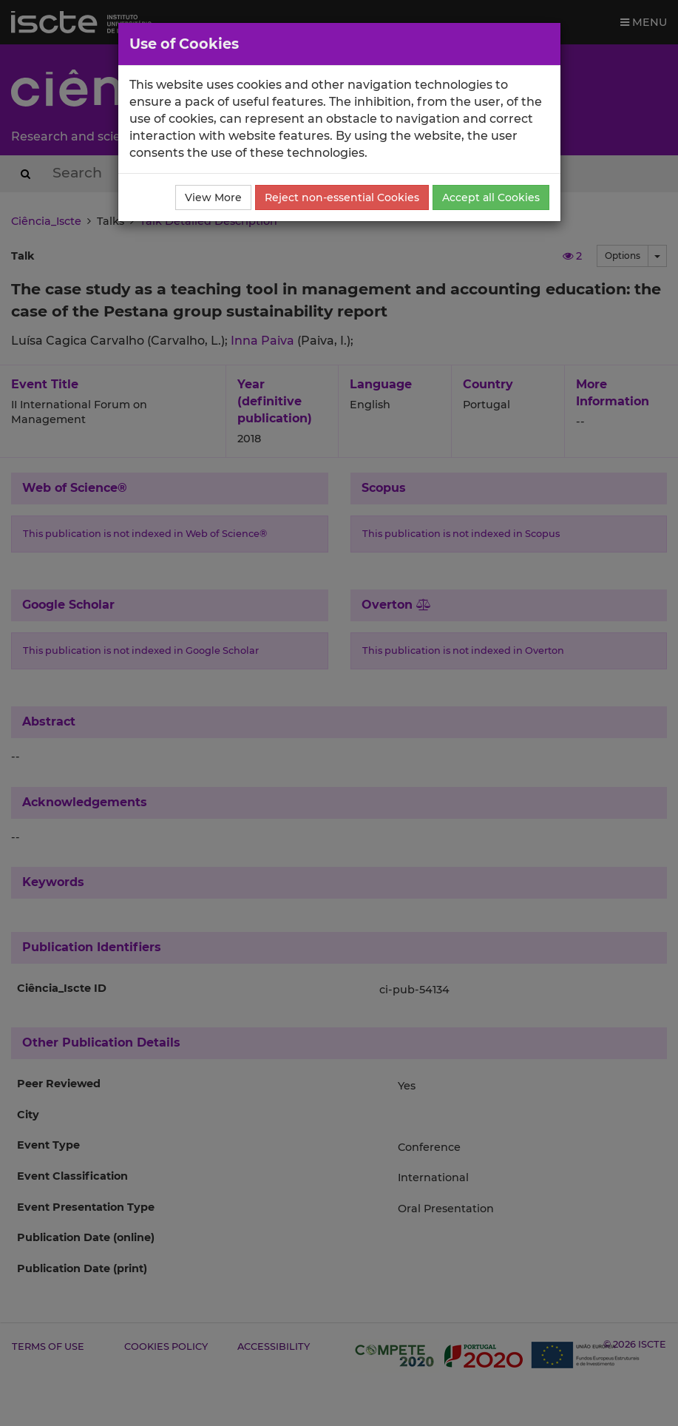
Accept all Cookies (491, 197)
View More (213, 197)
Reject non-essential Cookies (342, 197)
